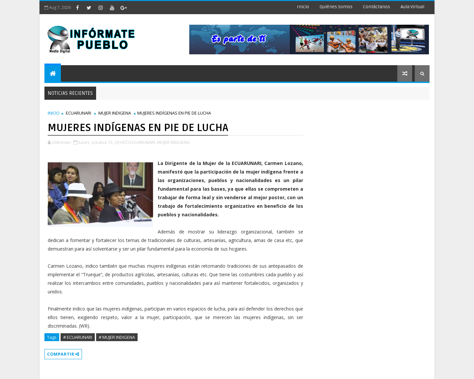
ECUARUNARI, (143, 142)
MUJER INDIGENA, (174, 142)
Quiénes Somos (336, 7)
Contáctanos (376, 7)
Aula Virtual (412, 7)
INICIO (54, 113)
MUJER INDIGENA (114, 113)
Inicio (303, 7)
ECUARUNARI (78, 113)
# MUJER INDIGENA (117, 337)
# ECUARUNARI (77, 337)
